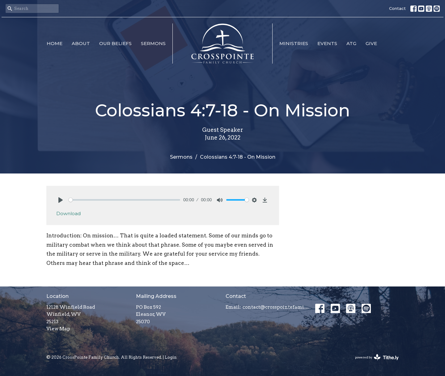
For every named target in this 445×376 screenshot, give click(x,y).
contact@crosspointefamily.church (276, 307)
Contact (397, 8)
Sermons (153, 43)
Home (54, 43)
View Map (58, 329)
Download (68, 213)
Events (327, 43)
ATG (351, 43)
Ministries (293, 43)
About (81, 43)
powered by (377, 357)
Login (171, 357)
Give (371, 43)
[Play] (61, 200)
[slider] (124, 200)
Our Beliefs (115, 43)
